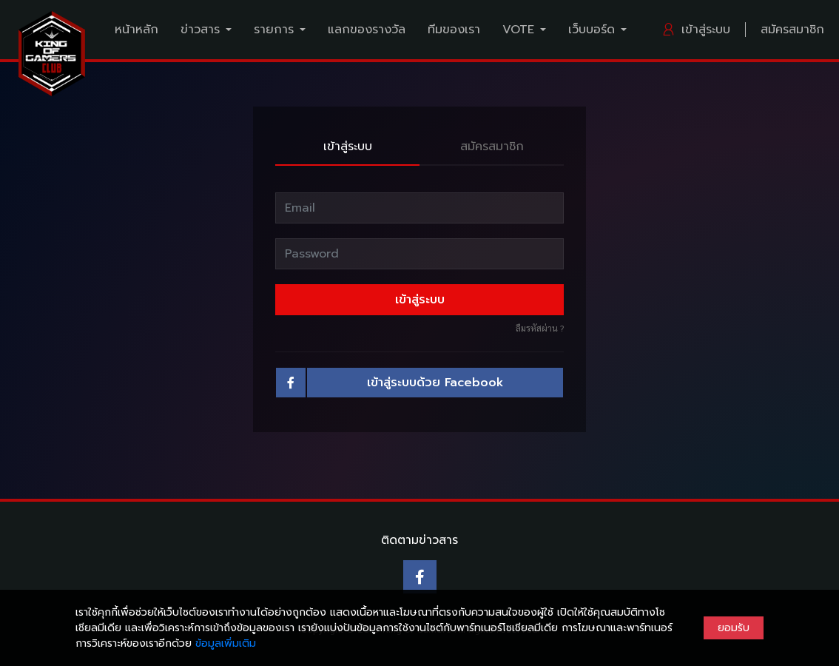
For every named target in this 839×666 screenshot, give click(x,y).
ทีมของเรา (454, 29)
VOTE (518, 29)
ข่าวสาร (200, 29)
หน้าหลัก (136, 29)
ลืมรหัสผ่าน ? (540, 328)
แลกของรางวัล (366, 29)
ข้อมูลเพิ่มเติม (225, 643)
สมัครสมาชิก (792, 29)
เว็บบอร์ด (591, 29)
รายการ (274, 29)
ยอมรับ (733, 628)
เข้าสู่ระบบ (695, 29)
